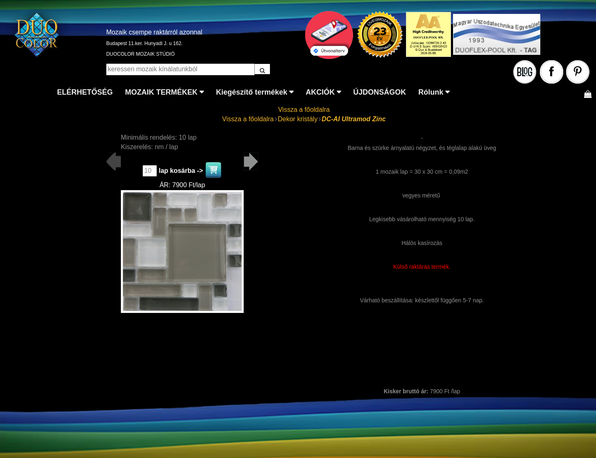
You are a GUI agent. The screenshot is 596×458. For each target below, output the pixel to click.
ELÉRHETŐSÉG (85, 92)
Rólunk (430, 92)
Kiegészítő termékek (251, 92)
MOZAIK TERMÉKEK (161, 92)
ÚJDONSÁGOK (379, 92)
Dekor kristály (297, 119)
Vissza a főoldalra (304, 109)
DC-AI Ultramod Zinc (353, 119)
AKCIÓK (320, 92)
